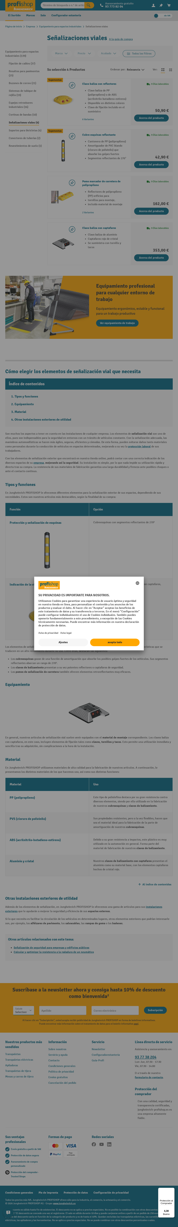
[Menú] (172, 1190)
